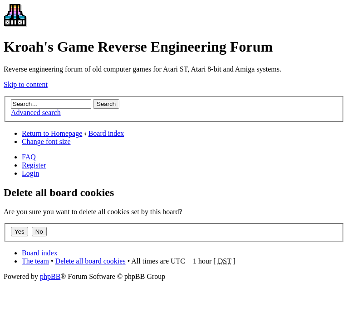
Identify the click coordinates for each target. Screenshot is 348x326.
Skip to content (26, 84)
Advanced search (36, 112)
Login (30, 173)
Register (34, 165)
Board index (106, 133)
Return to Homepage (52, 133)
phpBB (50, 276)
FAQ (29, 157)
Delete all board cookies (90, 261)
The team (35, 261)
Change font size (46, 141)
